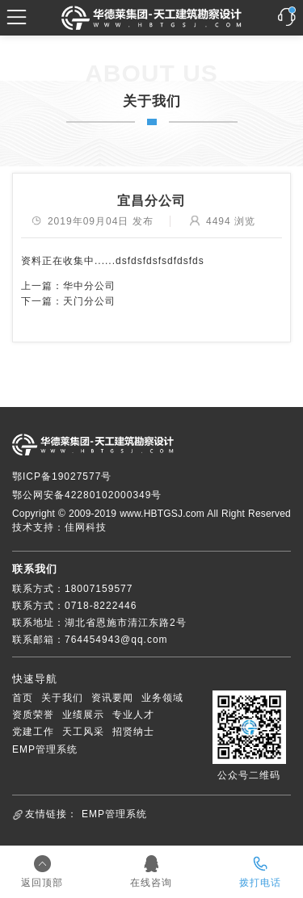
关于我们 (62, 697)
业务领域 (162, 697)
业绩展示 (83, 714)
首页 (22, 697)
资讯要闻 (112, 697)
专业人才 (133, 714)
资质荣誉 (33, 714)
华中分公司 (89, 286)
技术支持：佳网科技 (59, 527)
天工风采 (83, 731)
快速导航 (34, 679)
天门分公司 (89, 301)
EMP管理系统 (45, 749)
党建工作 (33, 731)
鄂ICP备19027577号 (62, 476)
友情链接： (51, 814)
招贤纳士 (133, 731)
